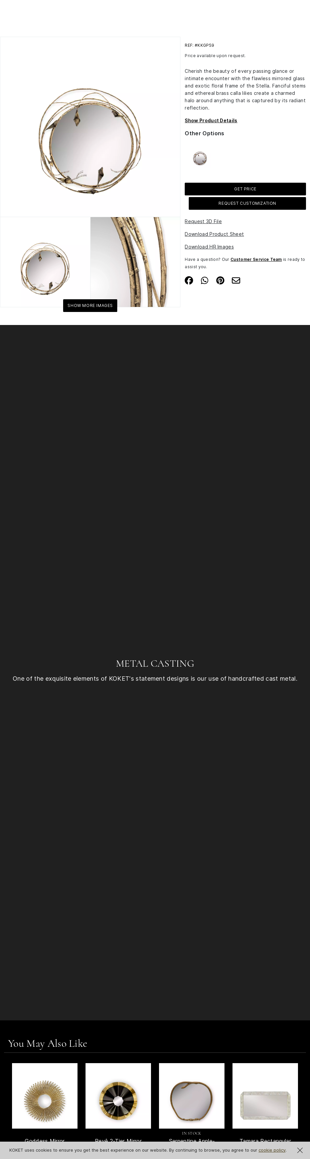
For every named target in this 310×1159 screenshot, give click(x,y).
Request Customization (247, 203)
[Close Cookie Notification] (300, 1150)
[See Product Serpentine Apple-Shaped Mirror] (191, 1096)
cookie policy (272, 1150)
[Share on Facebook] (189, 280)
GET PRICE (245, 188)
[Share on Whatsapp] (204, 280)
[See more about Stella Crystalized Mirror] (200, 156)
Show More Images (90, 305)
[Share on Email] (236, 280)
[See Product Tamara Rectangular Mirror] (265, 1096)
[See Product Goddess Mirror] (45, 1096)
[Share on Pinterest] (220, 280)
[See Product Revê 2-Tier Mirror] (118, 1096)
